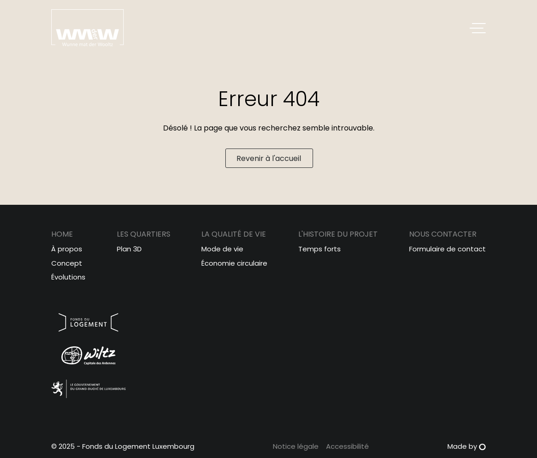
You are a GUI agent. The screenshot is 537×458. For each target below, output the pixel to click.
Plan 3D (129, 249)
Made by (466, 446)
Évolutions (68, 277)
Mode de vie (222, 249)
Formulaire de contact (447, 249)
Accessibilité (347, 446)
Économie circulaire (234, 263)
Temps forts (319, 249)
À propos (66, 249)
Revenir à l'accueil (268, 158)
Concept (66, 263)
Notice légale (296, 446)
